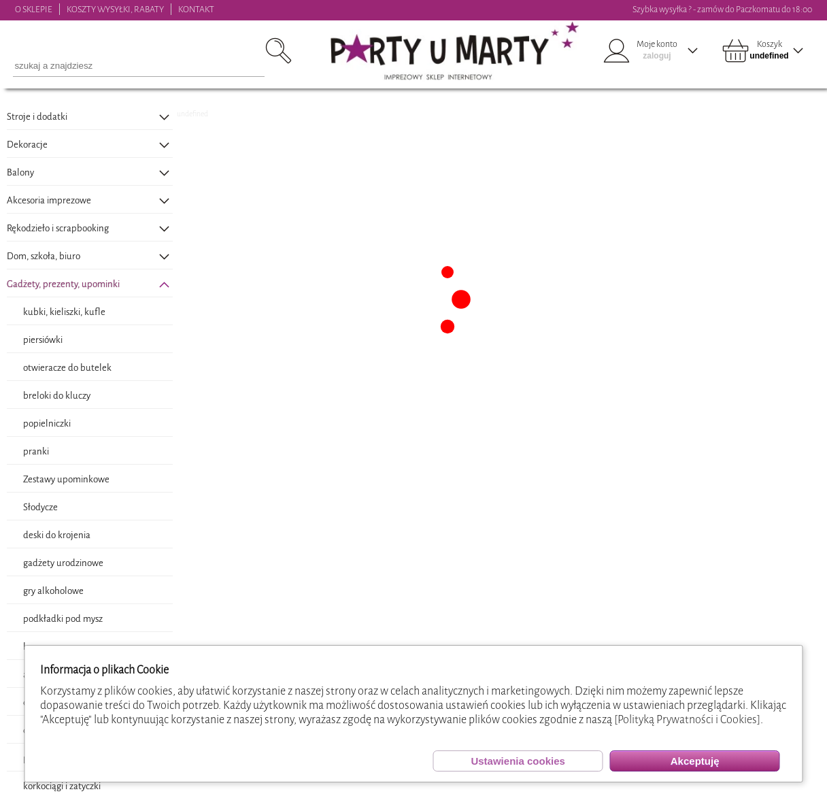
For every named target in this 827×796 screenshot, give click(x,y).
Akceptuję (695, 761)
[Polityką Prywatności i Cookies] (687, 719)
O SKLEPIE (33, 9)
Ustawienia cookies (517, 761)
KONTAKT (196, 9)
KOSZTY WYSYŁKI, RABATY (115, 9)
